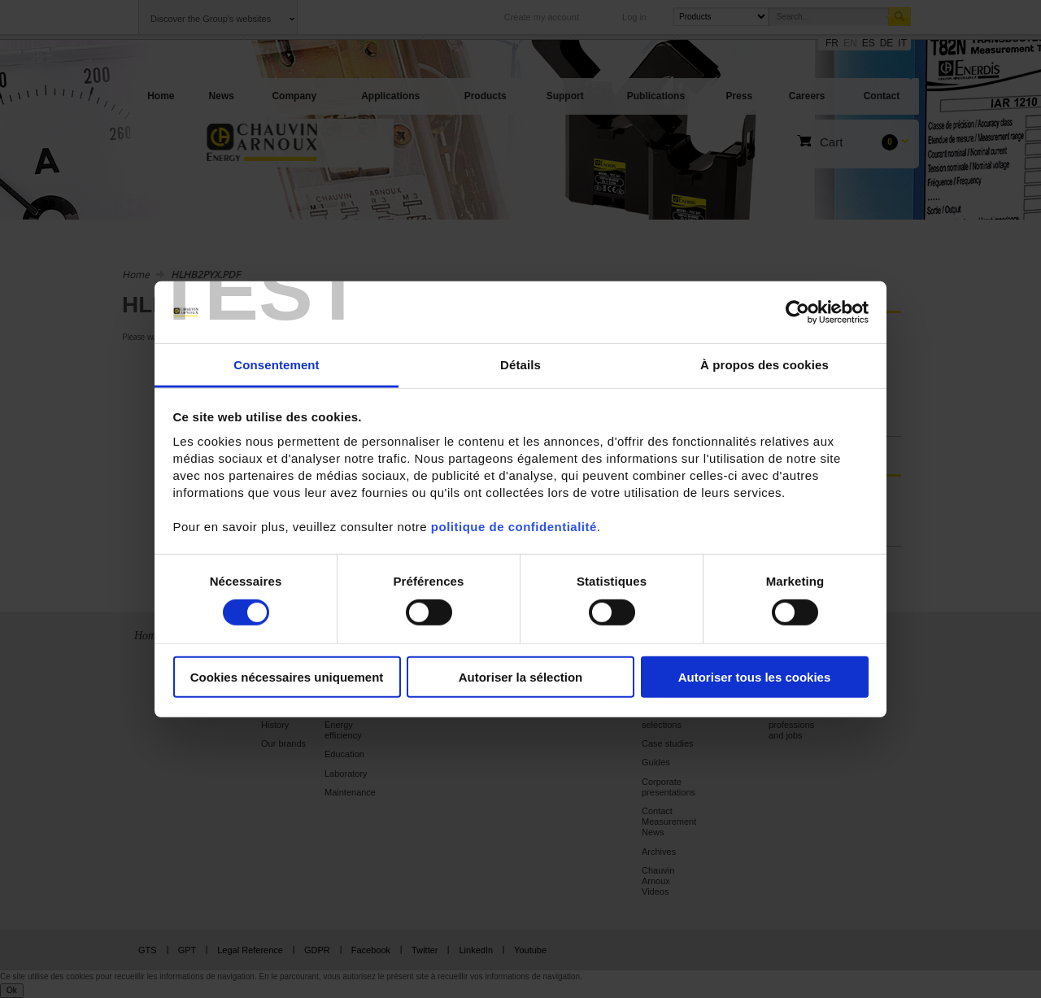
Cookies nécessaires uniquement (287, 677)
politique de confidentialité (514, 527)
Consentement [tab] (276, 365)
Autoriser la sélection (521, 677)
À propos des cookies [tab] (764, 365)
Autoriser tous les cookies (754, 677)
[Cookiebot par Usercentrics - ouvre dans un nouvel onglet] (797, 312)
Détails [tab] (520, 365)
